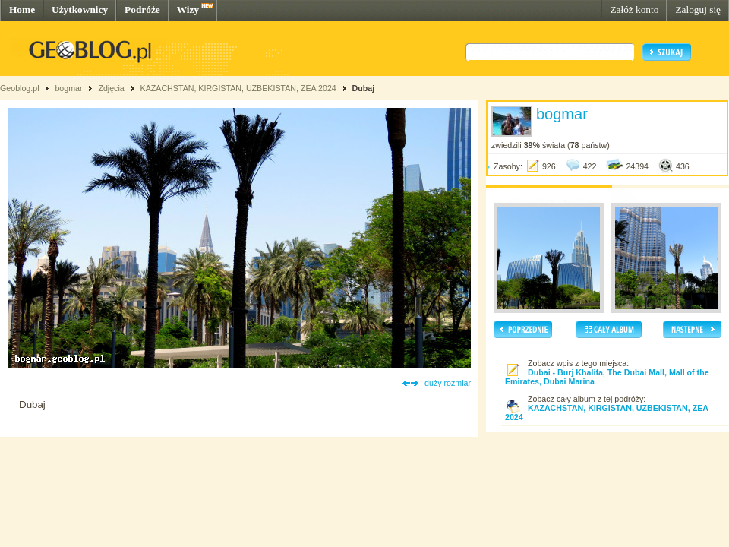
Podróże (142, 9)
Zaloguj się (698, 9)
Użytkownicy (80, 9)
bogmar (68, 88)
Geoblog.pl (19, 88)
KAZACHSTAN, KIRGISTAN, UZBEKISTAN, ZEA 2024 (239, 88)
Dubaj (363, 88)
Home (22, 9)
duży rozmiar (447, 382)
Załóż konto (634, 9)
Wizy (188, 9)
